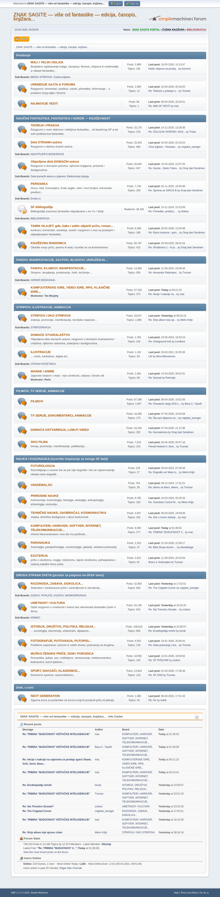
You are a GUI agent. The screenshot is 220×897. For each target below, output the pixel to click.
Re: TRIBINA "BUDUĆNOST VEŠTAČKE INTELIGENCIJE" (56, 734)
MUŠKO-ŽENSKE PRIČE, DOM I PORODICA (62, 653)
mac (176, 106)
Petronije (170, 377)
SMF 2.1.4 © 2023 (20, 892)
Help (176, 892)
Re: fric (152, 700)
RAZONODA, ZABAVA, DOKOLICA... (57, 583)
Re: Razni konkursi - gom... (163, 232)
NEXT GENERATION (45, 696)
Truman (186, 90)
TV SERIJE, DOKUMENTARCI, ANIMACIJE (61, 415)
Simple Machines (39, 892)
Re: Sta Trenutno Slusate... (163, 609)
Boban (185, 211)
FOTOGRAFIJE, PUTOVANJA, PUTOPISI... (61, 640)
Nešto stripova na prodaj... (163, 68)
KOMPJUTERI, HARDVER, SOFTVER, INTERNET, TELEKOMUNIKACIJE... (137, 738)
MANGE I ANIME (42, 371)
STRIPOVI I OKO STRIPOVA (51, 315)
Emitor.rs (36, 198)
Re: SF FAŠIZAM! (158, 660)
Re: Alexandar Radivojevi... (163, 272)
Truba (192, 131)
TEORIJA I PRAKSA (45, 125)
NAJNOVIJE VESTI (44, 103)
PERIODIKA (39, 183)
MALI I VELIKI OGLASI (47, 62)
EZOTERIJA (39, 555)
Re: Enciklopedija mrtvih (161, 630)
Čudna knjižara (62, 77)
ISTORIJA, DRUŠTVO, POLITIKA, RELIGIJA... (63, 626)
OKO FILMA (39, 442)
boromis (186, 68)
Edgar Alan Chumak (71, 868)
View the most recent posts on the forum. (46, 852)
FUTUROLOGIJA (43, 465)
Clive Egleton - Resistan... (162, 146)
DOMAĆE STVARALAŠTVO (50, 335)
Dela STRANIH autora (46, 142)
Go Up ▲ (204, 892)
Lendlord (180, 341)
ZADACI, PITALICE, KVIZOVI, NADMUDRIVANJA (58, 595)
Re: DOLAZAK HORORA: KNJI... (166, 131)
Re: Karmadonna (158, 432)
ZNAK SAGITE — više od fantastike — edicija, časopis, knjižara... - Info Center (71, 716)
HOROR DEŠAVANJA (43, 280)
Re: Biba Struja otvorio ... (162, 547)
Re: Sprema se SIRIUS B (162, 190)
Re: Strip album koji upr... (162, 319)
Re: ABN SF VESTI (159, 106)
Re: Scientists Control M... (163, 502)
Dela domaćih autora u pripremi (48, 176)
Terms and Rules (189, 892)
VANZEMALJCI (41, 485)
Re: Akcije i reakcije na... (162, 294)
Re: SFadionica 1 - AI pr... (162, 247)
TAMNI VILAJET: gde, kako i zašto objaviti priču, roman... (72, 226)
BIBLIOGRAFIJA (40, 218)
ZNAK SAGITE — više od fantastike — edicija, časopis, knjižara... (75, 17)
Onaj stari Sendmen (194, 168)
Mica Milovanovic (165, 356)
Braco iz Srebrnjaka (159, 562)
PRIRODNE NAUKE (45, 495)
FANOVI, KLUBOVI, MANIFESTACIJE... (58, 268)
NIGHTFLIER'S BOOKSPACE (47, 154)
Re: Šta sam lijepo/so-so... (163, 418)
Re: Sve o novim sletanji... (163, 517)
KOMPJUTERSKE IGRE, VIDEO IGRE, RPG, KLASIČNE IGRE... (136, 763)
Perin (48, 379)
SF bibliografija (42, 207)
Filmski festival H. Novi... (162, 446)
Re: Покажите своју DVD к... (164, 403)
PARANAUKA (40, 542)
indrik (163, 700)
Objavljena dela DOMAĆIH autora (55, 161)
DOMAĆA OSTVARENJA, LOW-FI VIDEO (60, 429)
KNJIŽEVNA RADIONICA (48, 243)
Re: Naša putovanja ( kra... (163, 645)
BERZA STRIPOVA (41, 77)
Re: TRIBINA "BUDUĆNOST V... (166, 532)
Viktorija (106, 844)
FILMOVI (37, 401)
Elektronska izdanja (78, 176)
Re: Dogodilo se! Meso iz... (163, 472)
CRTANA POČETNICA (43, 363)
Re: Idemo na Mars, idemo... (164, 487)
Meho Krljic (186, 319)
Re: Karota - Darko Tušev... (163, 168)
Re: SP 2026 (155, 675)
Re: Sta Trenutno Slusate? (38, 806)
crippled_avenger (191, 146)
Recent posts (30, 724)
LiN (150, 356)
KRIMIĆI (35, 617)
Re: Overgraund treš (159, 341)
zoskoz (186, 609)
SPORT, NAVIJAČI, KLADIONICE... (55, 670)
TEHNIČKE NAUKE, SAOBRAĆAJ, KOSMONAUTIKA (68, 512)
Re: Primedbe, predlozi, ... (163, 211)
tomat (182, 630)
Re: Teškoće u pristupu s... (163, 90)
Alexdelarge (186, 547)
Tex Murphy (51, 295)
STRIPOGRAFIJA (41, 327)
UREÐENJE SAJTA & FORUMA (53, 84)
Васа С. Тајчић (193, 403)
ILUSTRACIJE (41, 352)
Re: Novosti (154, 377)
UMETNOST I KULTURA (48, 602)
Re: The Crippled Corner (162, 587)
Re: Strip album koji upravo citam (42, 832)
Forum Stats (30, 838)
